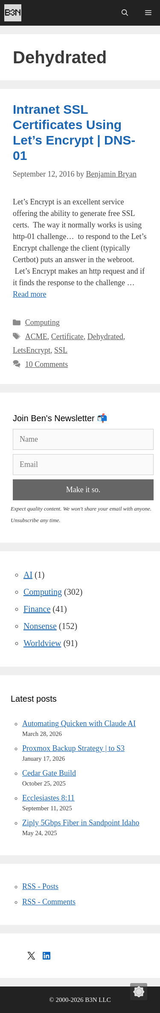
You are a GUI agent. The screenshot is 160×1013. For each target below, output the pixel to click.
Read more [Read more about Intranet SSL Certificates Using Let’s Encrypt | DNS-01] (29, 294)
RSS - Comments (49, 902)
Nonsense (40, 626)
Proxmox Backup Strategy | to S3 (73, 748)
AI (27, 574)
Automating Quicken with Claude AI (79, 723)
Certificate (67, 336)
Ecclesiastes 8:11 (48, 798)
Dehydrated (105, 336)
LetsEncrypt (31, 350)
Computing (42, 322)
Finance (36, 609)
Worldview (42, 643)
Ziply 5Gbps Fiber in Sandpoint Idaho (80, 822)
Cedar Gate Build (49, 773)
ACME (36, 336)
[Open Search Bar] (125, 13)
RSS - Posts (40, 886)
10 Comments (46, 364)
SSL (60, 350)
